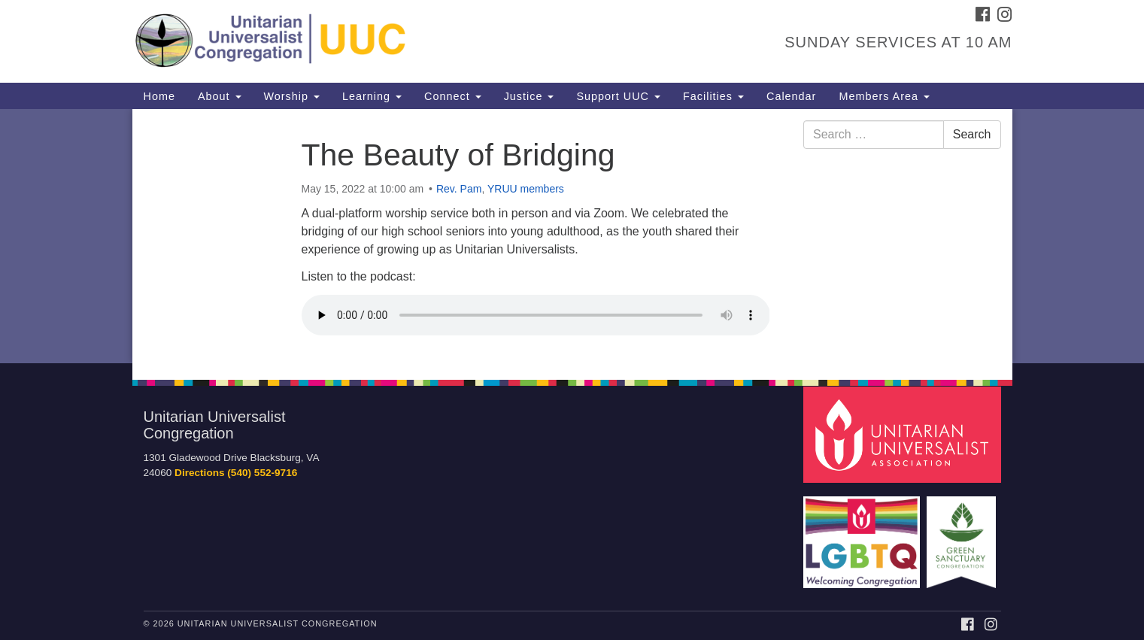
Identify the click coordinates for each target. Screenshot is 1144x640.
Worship (292, 96)
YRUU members (525, 189)
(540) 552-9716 (262, 472)
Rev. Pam (458, 189)
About (219, 96)
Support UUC (618, 96)
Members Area (884, 96)
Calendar (791, 96)
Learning (372, 96)
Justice (529, 96)
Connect (452, 96)
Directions (199, 472)
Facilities (713, 96)
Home (159, 96)
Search (972, 134)
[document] (572, 236)
